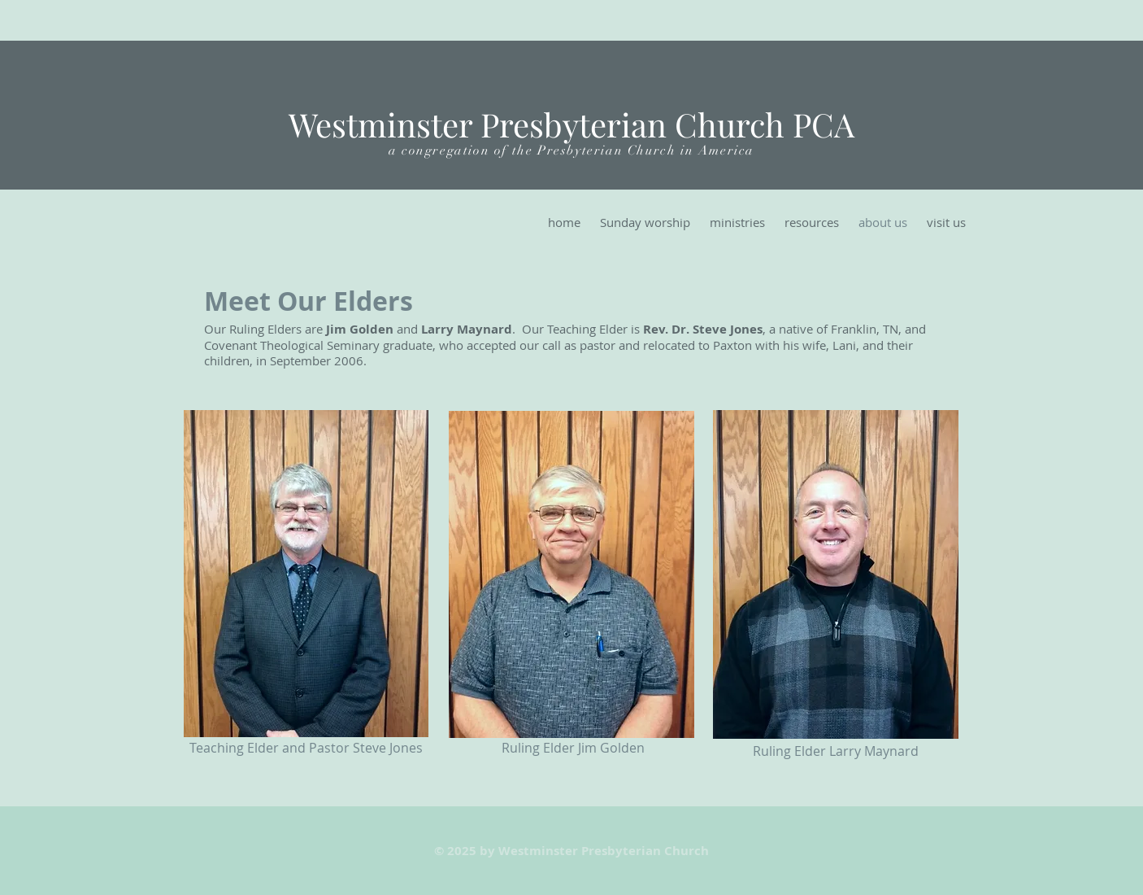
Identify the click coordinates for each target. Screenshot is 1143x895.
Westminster (380, 124)
